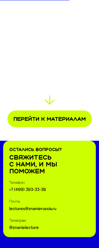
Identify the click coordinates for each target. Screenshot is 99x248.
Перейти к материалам (49, 119)
